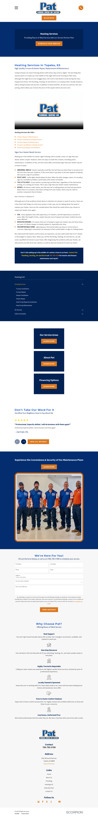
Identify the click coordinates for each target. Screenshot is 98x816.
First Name (18, 564)
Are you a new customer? (22, 581)
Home (49, 775)
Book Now (49, 18)
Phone (17, 570)
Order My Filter (49, 788)
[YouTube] (59, 802)
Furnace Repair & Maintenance (28, 142)
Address (18, 576)
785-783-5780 (49, 747)
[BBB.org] (51, 802)
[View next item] (24, 442)
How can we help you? (21, 587)
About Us (49, 778)
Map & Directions (49, 764)
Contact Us (49, 792)
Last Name (53, 564)
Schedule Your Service (49, 44)
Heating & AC (49, 785)
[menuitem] (48, 284)
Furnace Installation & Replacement (30, 145)
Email (51, 570)
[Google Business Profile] (38, 802)
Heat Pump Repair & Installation (28, 148)
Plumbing (49, 782)
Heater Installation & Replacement (29, 140)
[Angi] (55, 802)
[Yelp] (47, 802)
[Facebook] (43, 802)
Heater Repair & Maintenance (27, 137)
